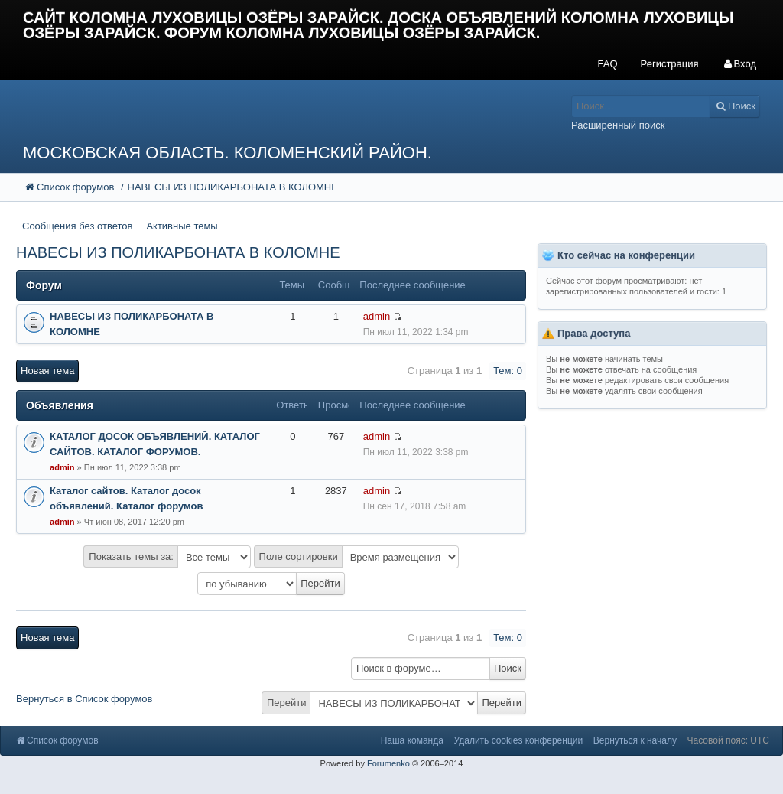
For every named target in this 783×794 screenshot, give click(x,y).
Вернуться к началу (635, 740)
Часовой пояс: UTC (728, 740)
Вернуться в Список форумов (84, 699)
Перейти (287, 702)
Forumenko (388, 763)
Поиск (507, 668)
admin (376, 316)
